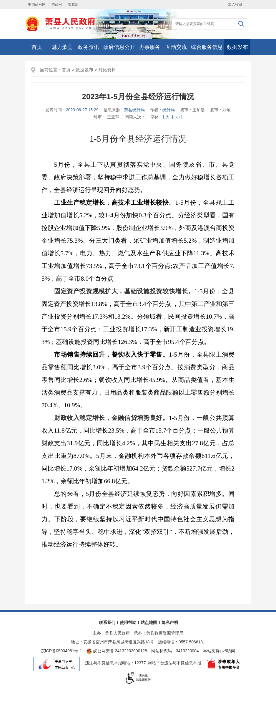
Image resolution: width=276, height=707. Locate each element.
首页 (36, 47)
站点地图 (149, 622)
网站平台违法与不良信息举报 (174, 662)
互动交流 (176, 47)
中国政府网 (37, 4)
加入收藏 (235, 4)
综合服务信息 (207, 47)
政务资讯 (88, 47)
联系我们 (107, 622)
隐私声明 (170, 622)
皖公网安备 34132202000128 (116, 650)
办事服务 (149, 47)
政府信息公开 (119, 47)
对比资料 (107, 69)
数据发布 (237, 47)
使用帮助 (128, 622)
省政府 (56, 4)
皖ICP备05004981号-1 (61, 650)
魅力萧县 (62, 47)
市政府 (73, 4)
